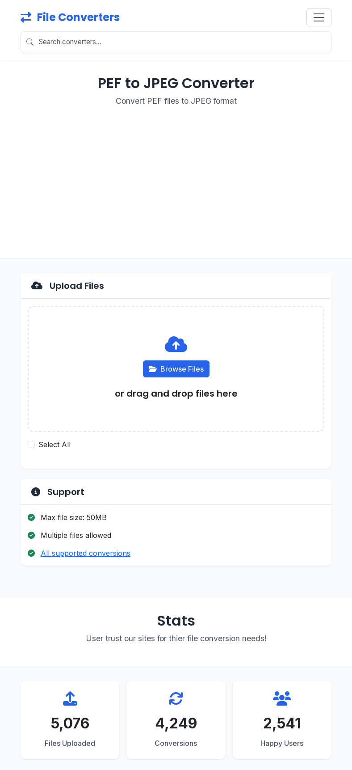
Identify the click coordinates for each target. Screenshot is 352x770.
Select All (54, 444)
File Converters (70, 17)
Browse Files (176, 368)
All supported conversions (85, 553)
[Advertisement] (176, 177)
